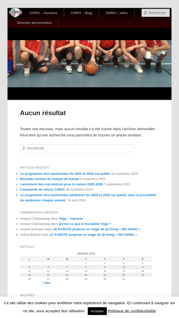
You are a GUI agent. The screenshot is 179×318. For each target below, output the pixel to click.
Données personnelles (34, 23)
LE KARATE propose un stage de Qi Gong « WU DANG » (96, 229)
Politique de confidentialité (132, 311)
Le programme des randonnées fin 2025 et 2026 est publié (65, 174)
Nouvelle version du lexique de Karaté (49, 179)
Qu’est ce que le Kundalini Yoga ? (85, 224)
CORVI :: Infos (117, 13)
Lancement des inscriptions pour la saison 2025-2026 (61, 184)
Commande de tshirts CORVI (42, 189)
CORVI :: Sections (43, 13)
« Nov (46, 283)
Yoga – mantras (71, 218)
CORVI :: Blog (81, 13)
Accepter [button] (97, 311)
